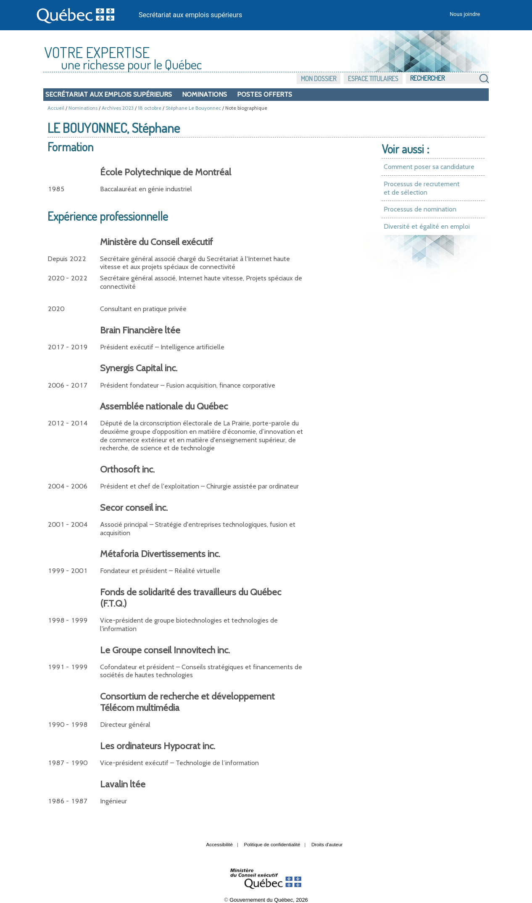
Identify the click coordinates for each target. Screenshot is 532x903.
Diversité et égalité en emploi (427, 226)
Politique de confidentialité (272, 844)
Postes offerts (264, 94)
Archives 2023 (118, 108)
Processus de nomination (420, 209)
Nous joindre (465, 14)
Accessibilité (219, 844)
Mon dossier (318, 78)
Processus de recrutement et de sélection (422, 188)
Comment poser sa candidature (429, 167)
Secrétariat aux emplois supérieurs (190, 15)
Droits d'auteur (327, 844)
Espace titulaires (373, 78)
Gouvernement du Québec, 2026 (268, 900)
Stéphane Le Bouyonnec (193, 108)
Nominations (204, 94)
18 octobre (149, 108)
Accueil (55, 108)
